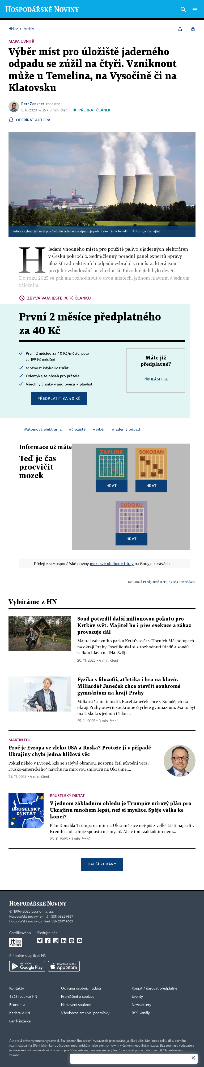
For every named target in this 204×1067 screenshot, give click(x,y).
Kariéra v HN (19, 1013)
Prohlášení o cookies (77, 997)
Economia (17, 1005)
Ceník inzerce (20, 1021)
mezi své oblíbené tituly (112, 563)
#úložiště (77, 429)
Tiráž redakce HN (23, 997)
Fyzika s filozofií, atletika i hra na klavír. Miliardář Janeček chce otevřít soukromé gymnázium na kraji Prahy (128, 686)
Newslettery (141, 1005)
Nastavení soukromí (77, 1005)
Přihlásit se (155, 379)
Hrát (112, 485)
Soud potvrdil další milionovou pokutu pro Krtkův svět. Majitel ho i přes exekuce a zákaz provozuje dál (134, 626)
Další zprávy (102, 864)
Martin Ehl (19, 740)
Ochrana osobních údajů (81, 988)
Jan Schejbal (151, 231)
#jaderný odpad (126, 429)
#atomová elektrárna (43, 429)
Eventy (137, 997)
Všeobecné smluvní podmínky (85, 1013)
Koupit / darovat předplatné (154, 988)
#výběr (99, 429)
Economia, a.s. (42, 911)
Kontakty (16, 988)
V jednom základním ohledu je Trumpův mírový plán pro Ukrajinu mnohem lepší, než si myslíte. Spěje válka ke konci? (120, 810)
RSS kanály (141, 1013)
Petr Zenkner (32, 103)
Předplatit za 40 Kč (58, 398)
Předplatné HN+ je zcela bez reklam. (169, 582)
